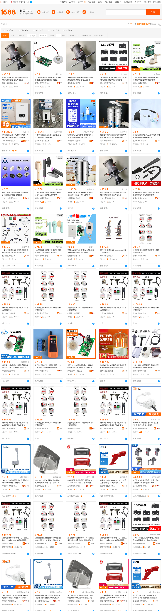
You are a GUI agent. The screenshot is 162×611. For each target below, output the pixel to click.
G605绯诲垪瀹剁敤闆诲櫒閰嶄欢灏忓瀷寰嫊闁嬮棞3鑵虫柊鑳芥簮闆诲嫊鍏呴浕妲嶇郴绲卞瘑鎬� (146, 539)
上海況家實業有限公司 (107, 313)
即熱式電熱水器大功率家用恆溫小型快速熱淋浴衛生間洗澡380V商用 (15, 136)
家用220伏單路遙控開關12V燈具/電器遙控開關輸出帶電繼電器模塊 (81, 251)
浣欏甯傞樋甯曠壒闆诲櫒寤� (9, 601)
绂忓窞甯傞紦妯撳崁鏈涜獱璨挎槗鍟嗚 (75, 543)
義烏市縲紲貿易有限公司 (75, 83)
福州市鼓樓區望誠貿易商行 (75, 428)
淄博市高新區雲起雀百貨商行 (42, 313)
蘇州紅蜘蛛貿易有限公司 (140, 486)
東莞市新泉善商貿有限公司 (107, 198)
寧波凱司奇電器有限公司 (9, 486)
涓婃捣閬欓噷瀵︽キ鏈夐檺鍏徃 (42, 543)
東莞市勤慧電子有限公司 (42, 83)
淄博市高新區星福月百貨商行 (9, 83)
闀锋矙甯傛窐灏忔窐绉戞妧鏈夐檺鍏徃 (140, 601)
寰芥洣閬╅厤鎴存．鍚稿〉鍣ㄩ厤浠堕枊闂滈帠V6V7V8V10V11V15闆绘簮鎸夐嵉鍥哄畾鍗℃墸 (113, 596)
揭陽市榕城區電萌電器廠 (140, 83)
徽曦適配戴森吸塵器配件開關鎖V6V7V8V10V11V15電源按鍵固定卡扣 (81, 481)
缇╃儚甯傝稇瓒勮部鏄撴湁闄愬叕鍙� (9, 543)
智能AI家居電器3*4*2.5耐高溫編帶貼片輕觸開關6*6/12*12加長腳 (15, 194)
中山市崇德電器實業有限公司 (9, 141)
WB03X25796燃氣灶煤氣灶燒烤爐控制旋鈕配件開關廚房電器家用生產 (47, 481)
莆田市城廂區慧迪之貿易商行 (107, 371)
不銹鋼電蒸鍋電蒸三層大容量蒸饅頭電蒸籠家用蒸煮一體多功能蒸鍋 (80, 194)
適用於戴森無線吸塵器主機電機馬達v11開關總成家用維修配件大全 (146, 481)
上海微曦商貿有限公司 (75, 486)
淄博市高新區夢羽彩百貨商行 (140, 256)
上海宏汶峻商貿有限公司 (140, 313)
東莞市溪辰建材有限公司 (140, 198)
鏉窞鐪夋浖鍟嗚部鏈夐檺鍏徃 (107, 543)
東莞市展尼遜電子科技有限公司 (42, 486)
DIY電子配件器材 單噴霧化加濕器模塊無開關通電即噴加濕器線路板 (48, 79)
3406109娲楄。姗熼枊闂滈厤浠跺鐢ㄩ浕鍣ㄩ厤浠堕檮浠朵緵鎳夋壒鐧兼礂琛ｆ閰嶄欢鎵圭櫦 (48, 596)
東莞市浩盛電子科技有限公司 (9, 198)
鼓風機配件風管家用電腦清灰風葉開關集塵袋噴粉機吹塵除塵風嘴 (146, 194)
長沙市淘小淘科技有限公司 (107, 486)
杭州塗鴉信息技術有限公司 (75, 141)
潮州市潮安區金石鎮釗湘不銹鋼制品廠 (107, 141)
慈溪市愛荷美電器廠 (42, 141)
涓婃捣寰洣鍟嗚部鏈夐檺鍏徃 (107, 601)
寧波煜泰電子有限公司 (107, 83)
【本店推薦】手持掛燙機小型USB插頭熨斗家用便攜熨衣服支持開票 (48, 194)
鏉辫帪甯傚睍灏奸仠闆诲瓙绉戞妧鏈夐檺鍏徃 (75, 601)
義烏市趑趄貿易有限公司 (9, 428)
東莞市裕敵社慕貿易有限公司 (107, 256)
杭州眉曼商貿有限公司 (107, 428)
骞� (27, 543)
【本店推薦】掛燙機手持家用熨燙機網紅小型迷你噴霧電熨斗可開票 (48, 251)
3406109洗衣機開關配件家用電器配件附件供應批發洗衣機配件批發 (15, 481)
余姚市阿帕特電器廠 (140, 428)
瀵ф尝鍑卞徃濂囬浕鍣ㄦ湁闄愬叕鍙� (42, 601)
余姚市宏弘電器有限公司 (140, 141)
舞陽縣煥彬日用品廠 (75, 371)
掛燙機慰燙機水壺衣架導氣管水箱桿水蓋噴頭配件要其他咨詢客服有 (15, 424)
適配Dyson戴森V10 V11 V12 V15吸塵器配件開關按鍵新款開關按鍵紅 (113, 481)
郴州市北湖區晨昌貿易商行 (75, 313)
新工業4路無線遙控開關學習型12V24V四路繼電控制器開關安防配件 (48, 366)
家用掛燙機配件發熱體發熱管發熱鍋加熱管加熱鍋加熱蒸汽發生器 (15, 79)
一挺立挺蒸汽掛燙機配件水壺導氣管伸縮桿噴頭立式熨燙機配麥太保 (146, 366)
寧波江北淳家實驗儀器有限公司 (9, 371)
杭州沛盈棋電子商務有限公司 (9, 256)
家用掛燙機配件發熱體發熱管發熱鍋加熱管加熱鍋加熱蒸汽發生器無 (80, 79)
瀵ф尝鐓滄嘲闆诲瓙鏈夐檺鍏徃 (140, 543)
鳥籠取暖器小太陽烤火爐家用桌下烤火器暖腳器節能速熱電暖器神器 (113, 366)
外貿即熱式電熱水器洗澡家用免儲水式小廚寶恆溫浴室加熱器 (48, 136)
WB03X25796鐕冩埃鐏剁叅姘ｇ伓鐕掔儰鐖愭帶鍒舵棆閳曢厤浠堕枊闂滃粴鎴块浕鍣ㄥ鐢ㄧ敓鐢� (80, 596)
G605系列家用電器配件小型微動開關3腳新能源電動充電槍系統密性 (113, 79)
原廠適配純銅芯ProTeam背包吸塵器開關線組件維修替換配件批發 (146, 136)
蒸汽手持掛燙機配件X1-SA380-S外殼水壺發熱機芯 (113, 251)
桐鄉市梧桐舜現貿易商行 (140, 371)
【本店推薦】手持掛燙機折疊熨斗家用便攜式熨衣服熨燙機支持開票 (146, 79)
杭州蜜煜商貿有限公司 (9, 313)
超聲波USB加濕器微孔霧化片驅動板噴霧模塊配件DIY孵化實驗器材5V (15, 366)
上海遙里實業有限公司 (42, 428)
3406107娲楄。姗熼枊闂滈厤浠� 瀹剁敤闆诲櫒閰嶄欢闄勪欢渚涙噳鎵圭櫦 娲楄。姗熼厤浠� (15, 596)
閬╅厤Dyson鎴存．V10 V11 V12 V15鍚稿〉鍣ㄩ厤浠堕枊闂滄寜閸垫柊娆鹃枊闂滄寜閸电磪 (146, 596)
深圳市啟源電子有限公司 (75, 256)
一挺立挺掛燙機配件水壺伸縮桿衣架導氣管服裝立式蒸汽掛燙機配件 (15, 251)
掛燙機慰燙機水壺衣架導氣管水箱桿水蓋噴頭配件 (146, 251)
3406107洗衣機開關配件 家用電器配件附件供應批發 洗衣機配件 (145, 424)
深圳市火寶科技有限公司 (42, 371)
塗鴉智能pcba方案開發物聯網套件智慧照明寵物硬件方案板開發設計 (80, 136)
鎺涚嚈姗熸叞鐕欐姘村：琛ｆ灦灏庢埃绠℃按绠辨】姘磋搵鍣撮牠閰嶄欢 (48, 539)
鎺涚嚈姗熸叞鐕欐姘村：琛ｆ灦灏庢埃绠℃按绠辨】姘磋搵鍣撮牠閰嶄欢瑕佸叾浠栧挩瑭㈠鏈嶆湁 (15, 539)
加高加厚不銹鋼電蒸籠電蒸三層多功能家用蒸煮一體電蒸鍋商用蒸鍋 (113, 136)
